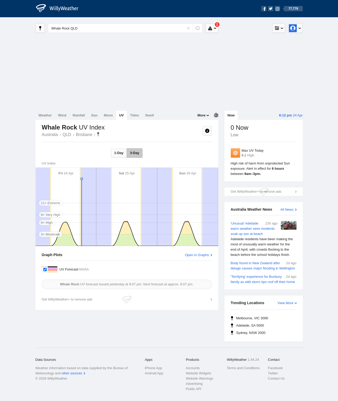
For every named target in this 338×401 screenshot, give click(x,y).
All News (287, 209)
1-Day (118, 153)
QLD (67, 134)
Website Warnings (199, 378)
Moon (108, 115)
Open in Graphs (197, 255)
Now (231, 115)
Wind (62, 115)
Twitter (273, 373)
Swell (149, 115)
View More (285, 303)
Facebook (275, 368)
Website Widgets (198, 373)
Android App (154, 373)
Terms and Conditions (243, 368)
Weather (45, 115)
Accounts (193, 368)
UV (121, 115)
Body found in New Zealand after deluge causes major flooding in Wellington (264, 265)
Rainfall (79, 115)
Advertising (194, 384)
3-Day (134, 153)
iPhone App (153, 368)
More (201, 115)
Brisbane (84, 134)
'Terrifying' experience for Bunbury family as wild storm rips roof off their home (264, 279)
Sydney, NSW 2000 (250, 333)
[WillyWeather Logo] (60, 8)
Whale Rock (98, 134)
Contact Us (276, 378)
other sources (72, 373)
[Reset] (188, 28)
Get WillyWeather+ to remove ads (256, 191)
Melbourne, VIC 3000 (252, 318)
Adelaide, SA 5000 (250, 325)
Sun (94, 115)
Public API (193, 389)
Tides (134, 115)
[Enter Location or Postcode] (125, 28)
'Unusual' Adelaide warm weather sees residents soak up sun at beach (264, 239)
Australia (50, 134)
